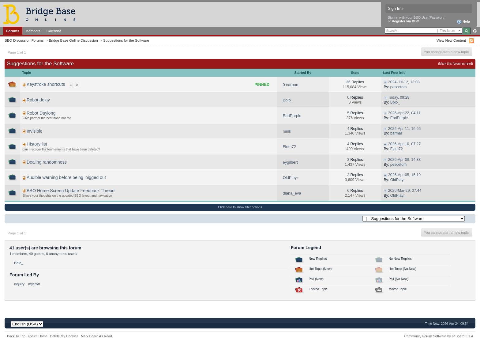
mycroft (34, 284)
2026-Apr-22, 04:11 (404, 113)
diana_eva (292, 193)
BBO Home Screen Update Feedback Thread (70, 190)
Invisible (35, 131)
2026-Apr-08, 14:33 (404, 159)
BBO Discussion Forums (24, 40)
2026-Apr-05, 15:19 (404, 175)
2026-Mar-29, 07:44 (404, 190)
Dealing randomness (47, 162)
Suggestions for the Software (126, 40)
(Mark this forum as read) (455, 63)
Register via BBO (405, 21)
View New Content (451, 40)
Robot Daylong (41, 113)
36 (348, 82)
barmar (396, 133)
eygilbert (290, 162)
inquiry (19, 284)
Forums (12, 31)
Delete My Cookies (64, 336)
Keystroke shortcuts (46, 84)
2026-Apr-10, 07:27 (404, 144)
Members (32, 31)
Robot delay (38, 99)
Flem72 (289, 146)
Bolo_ (288, 100)
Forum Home (37, 336)
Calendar (54, 31)
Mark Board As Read (96, 336)
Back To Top (16, 336)
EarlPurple (292, 115)
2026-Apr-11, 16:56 (404, 129)
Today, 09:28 (399, 97)
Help (463, 21)
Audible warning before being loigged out (66, 177)
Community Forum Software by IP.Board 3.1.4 (438, 336)
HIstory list (37, 144)
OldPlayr (290, 177)
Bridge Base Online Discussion (73, 40)
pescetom (398, 87)
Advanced (474, 31)
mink (287, 131)
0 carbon (290, 84)
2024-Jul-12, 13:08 (404, 82)
